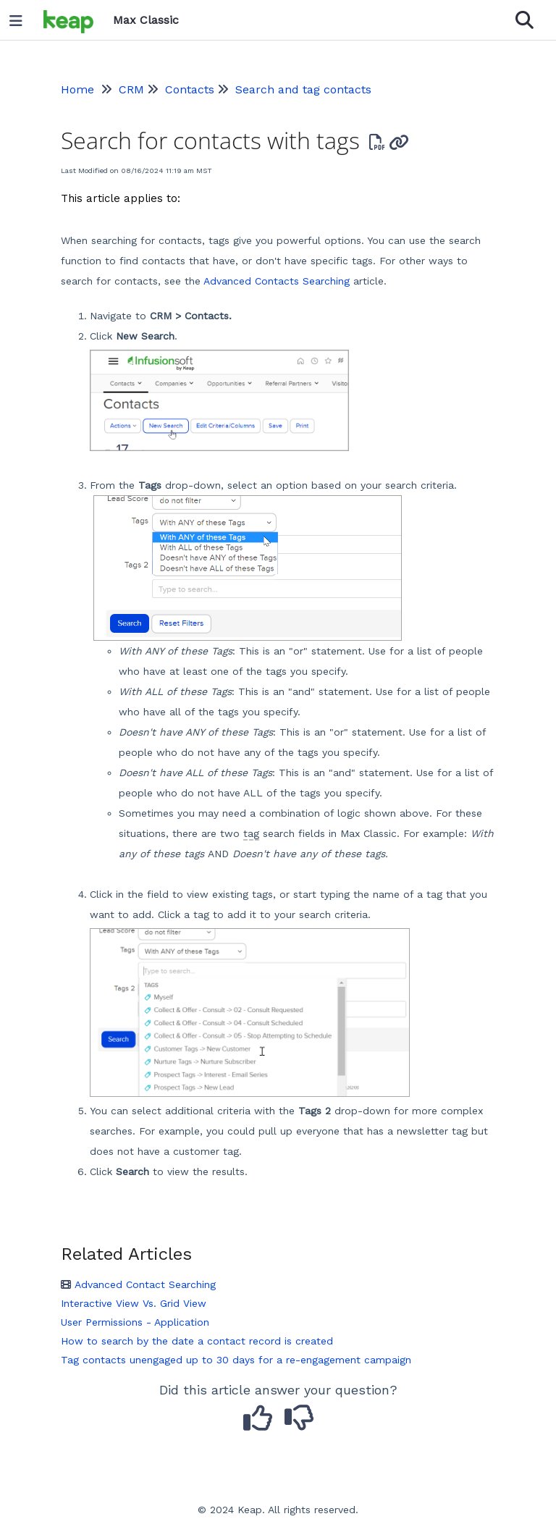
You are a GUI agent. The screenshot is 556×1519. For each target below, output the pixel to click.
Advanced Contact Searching (138, 1284)
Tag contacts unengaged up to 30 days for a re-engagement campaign (236, 1360)
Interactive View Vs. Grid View (133, 1303)
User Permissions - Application (135, 1322)
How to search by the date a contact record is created (197, 1341)
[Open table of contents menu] (21, 17)
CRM (131, 89)
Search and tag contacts (303, 89)
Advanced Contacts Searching (276, 281)
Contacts (189, 89)
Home (77, 89)
